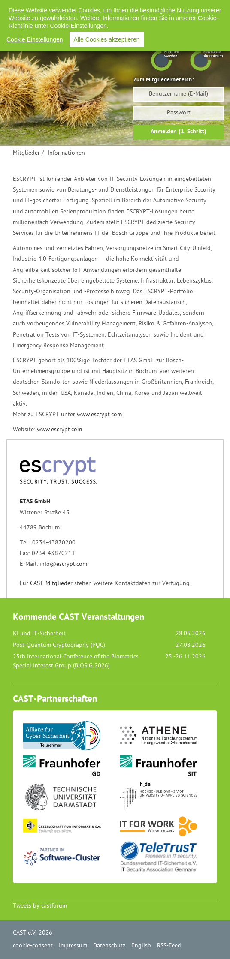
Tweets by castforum (40, 906)
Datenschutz (126, 8)
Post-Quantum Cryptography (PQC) (59, 645)
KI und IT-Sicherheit (39, 634)
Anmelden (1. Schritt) (178, 132)
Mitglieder (26, 153)
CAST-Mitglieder (51, 584)
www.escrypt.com (59, 430)
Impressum (86, 8)
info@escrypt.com (63, 564)
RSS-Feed (195, 8)
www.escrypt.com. (100, 415)
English (162, 8)
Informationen (66, 153)
